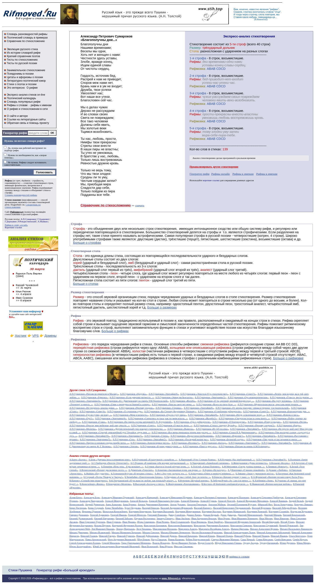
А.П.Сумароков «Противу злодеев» (136, 408)
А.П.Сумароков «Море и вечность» (130, 415)
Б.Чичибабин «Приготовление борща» (144, 477)
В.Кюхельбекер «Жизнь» (92, 484)
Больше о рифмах (115, 331)
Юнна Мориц (303, 543)
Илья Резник (162, 522)
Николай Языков (279, 536)
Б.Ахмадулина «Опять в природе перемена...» (211, 473)
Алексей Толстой (226, 501)
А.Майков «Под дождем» (96, 473)
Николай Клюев (207, 536)
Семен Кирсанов (264, 539)
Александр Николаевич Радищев (176, 497)
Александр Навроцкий (147, 497)
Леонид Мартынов (125, 529)
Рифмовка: (197, 68)
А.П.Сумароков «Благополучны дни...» (290, 411)
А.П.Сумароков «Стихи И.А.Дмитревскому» (235, 432)
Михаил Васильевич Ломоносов (296, 529)
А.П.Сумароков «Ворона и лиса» (282, 415)
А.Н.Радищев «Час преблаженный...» (236, 459)
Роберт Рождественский (197, 539)
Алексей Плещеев (189, 501)
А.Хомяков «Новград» (277, 466)
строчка (247, 12)
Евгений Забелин (124, 518)
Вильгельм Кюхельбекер (115, 511)
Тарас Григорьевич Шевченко (135, 543)
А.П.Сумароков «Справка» (168, 408)
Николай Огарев (224, 536)
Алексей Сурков (208, 501)
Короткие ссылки (13, 227)
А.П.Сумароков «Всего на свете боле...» (216, 404)
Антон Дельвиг (177, 504)
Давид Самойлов (176, 515)
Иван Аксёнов (182, 518)
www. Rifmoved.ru (171, 578)
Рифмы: (195, 61)
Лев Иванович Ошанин (102, 529)
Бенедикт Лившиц (303, 504)
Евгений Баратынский (294, 515)
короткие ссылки (211, 180)
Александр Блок (92, 497)
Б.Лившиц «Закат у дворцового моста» (255, 473)
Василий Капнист (203, 508)
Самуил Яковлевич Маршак (225, 539)
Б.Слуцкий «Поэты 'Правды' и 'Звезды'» (103, 477)
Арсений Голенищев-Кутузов (241, 504)
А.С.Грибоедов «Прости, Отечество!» (110, 463)
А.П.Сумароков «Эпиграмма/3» (126, 436)
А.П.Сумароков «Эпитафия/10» (93, 436)
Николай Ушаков (260, 536)
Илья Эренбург (215, 522)
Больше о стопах (85, 284)
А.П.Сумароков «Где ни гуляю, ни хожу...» (90, 415)
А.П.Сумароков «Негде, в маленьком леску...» (242, 415)
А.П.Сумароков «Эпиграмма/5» (95, 439)
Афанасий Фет (265, 504)
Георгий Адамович (99, 515)
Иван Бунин (224, 518)
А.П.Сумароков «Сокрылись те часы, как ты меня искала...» (157, 418)
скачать (139, 205)
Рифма (8, 180)
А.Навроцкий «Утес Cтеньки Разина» (197, 459)
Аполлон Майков (216, 504)
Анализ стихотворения (203, 158)
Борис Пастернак (77, 508)
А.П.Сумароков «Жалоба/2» (203, 418)
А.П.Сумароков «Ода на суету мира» (168, 415)
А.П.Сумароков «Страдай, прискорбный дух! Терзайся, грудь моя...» (116, 432)
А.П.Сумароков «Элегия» (125, 446)
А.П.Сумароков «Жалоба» (183, 401)
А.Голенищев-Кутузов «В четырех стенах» (132, 473)
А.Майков (42, 221)
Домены (50, 335)
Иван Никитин (281, 518)
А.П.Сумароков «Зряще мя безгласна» (174, 397)
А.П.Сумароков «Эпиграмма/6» (110, 418)
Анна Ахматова (113, 504)
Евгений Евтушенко (104, 518)
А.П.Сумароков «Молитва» (82, 429)
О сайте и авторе (17, 116)
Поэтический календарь (21, 98)
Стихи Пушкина (20, 570)
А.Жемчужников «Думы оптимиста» (249, 463)
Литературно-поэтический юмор (26, 80)
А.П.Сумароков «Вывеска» (180, 429)
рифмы (274, 9)
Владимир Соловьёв (279, 511)
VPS (35, 335)
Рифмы (262, 324)
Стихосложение (13, 200)
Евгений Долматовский (80, 518)
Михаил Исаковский (99, 532)
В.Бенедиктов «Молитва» (118, 484)
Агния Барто (75, 497)
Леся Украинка (143, 529)
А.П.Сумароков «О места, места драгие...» (291, 397)
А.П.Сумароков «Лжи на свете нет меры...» (173, 404)
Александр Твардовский (91, 501)
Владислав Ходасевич (301, 511)
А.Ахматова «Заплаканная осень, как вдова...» (178, 470)
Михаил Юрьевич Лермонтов (175, 532)
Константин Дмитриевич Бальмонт (211, 525)
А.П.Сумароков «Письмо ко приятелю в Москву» (93, 394)
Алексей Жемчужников (116, 501)
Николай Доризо (168, 536)
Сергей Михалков (110, 543)
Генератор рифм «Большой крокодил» (66, 570)
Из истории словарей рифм (23, 52)
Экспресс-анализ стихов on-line (26, 94)
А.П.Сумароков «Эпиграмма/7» (243, 443)
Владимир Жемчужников (187, 511)
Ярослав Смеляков (183, 546)
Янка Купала (166, 546)
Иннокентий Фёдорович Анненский (242, 522)
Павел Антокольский (95, 539)
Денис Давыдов (228, 515)
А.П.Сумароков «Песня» (295, 422)
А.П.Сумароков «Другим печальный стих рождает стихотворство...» (131, 429)
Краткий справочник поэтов (23, 56)
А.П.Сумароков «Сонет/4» (92, 411)
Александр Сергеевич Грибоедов (266, 497)
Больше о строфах (87, 242)
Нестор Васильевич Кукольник (207, 532)
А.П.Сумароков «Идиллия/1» (229, 436)
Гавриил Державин (78, 515)
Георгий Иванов (118, 515)
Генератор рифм (15, 133)
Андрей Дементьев (94, 504)
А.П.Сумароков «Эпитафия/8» (199, 408)
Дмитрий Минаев (272, 515)
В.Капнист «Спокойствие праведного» (88, 480)
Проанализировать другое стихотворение (213, 166)
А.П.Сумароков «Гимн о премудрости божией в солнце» (122, 404)
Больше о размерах (162, 307)
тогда (239, 14)
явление (264, 9)
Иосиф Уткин (287, 522)
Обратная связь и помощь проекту (28, 123)
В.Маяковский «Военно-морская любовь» (270, 484)
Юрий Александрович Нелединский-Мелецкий (116, 546)
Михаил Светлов (150, 532)
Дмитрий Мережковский (250, 515)
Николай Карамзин (187, 536)
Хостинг (20, 335)
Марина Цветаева (239, 529)
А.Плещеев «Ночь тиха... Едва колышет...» (122, 466)
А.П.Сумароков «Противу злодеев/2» (256, 425)
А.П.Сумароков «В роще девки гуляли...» (160, 446)
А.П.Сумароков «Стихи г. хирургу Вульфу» (215, 425)
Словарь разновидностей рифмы (27, 34)
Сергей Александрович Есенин (84, 543)
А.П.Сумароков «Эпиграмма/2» (210, 397)
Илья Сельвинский (179, 522)
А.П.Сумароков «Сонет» (143, 425)
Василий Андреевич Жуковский (176, 508)
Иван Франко (128, 522)
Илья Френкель (198, 522)
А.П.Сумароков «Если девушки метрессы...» (131, 397)
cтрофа (200, 58)
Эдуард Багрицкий (269, 543)
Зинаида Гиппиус (165, 518)
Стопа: (194, 51)
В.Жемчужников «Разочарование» (183, 484)
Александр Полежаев (238, 497)
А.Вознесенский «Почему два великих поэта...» (102, 470)
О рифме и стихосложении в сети (27, 108)
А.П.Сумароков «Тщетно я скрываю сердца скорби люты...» (99, 443)
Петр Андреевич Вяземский (122, 539)
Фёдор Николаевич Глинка (228, 543)
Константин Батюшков (155, 525)
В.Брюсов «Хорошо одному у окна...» (230, 477)
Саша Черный (247, 539)
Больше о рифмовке (288, 358)
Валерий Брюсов (150, 508)
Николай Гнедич (107, 536)
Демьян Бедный (211, 515)
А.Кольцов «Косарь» (279, 463)
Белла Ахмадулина (283, 504)
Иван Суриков (114, 522)
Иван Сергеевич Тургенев (92, 522)
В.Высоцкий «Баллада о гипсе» (148, 484)
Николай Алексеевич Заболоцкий (273, 532)
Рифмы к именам (243, 173)
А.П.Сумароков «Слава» (94, 422)
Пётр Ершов (143, 539)
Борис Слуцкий (95, 508)
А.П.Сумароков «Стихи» (156, 436)
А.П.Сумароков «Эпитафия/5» (245, 429)
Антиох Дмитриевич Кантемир (153, 504)
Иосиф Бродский (270, 522)
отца (277, 12)
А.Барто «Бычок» (78, 459)
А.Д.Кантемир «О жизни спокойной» (246, 470)
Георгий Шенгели (137, 515)
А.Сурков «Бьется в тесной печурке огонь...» (167, 466)
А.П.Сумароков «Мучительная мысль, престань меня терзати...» (269, 404)
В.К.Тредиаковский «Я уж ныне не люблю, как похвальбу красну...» (142, 480)
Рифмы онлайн (220, 173)
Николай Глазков (88, 536)
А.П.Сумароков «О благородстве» (229, 422)
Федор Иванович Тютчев (184, 543)
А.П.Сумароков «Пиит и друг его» (200, 446)
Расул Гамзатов (158, 539)
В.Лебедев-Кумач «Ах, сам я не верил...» (231, 480)
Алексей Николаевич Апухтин (164, 501)
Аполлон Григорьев (196, 504)
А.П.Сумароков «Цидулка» (133, 394)
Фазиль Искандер (161, 543)
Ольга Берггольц (297, 536)
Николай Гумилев (126, 536)
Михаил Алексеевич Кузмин (264, 529)
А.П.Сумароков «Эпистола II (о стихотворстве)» (204, 394)
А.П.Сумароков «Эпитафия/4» (261, 436)
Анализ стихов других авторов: (89, 456)
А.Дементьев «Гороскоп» (140, 470)
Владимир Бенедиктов (140, 511)
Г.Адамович (43, 219)
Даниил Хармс (194, 515)
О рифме (32, 87)
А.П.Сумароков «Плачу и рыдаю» (264, 422)
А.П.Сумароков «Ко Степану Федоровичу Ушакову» (170, 411)
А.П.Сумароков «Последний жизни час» (188, 439)
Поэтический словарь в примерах (27, 37)
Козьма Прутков (102, 525)
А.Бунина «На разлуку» (214, 470)
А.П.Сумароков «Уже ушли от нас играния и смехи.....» (273, 439)
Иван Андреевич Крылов (203, 518)
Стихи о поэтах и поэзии (21, 84)
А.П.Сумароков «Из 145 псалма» (212, 429)
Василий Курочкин (261, 508)
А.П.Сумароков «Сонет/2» (256, 411)
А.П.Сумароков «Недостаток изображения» (192, 436)
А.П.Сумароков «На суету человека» (274, 401)
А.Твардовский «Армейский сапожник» (209, 463)
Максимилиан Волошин (165, 529)
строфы (8, 192)
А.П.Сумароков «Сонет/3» (243, 394)
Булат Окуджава (132, 508)
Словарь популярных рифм (23, 101)
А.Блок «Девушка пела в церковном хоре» (109, 459)
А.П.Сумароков (28, 219)
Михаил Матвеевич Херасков (126, 532)
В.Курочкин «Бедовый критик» (193, 480)
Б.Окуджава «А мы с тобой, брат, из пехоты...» (187, 477)
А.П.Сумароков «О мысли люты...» (174, 425)
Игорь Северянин (145, 522)
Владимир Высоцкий (163, 511)
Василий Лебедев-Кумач (284, 508)
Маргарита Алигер (187, 529)
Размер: (195, 47)
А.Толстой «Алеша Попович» (205, 466)
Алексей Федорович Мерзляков (252, 501)
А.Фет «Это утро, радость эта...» (170, 473)
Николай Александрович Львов (239, 532)
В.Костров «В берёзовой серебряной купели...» (224, 484)
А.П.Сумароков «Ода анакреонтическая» (248, 397)
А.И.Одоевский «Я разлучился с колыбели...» (154, 459)
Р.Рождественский (27, 221)
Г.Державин (11, 221)
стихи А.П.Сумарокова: (93, 390)
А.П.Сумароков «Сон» (124, 439)
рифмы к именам (41, 105)
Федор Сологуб (205, 543)
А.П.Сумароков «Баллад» (214, 443)
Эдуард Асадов (250, 543)
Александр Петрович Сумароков (210, 497)
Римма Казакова (176, 539)
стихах (216, 149)
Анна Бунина (129, 504)
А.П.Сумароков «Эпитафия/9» (276, 443)
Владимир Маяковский (233, 511)
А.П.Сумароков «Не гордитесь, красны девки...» (93, 408)
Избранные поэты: (81, 493)
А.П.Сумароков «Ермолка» (94, 397)
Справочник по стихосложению (26, 41)
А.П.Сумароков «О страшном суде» (124, 411)
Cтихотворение (200, 44)
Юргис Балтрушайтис (80, 546)
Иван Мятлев (265, 518)
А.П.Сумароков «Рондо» (288, 425)
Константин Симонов (241, 525)
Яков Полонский (149, 546)
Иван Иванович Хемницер (244, 518)
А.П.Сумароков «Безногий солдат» (227, 439)
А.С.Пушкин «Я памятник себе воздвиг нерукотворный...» (159, 463)
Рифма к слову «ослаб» (16, 225)
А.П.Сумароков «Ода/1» (81, 418)
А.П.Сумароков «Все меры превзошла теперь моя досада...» (181, 432)
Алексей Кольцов (138, 501)
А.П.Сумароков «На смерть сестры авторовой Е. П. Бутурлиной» (140, 422)
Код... (12, 317)
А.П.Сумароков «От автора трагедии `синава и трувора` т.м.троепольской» (252, 408)
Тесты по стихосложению (22, 59)
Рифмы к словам (17, 105)
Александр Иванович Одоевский (118, 497)
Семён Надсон (300, 539)
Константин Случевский (265, 525)
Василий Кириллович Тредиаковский (231, 508)
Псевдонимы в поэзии (20, 73)
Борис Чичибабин (114, 508)
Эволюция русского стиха (22, 49)
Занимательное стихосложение (26, 70)
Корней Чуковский (288, 525)
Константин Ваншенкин (180, 525)
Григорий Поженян (156, 515)
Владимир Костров (211, 511)
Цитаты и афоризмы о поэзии (25, 77)
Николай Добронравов (147, 536)
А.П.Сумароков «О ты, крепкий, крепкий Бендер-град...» (225, 401)
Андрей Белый (296, 501)
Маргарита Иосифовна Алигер (214, 529)
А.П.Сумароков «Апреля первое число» (150, 443)
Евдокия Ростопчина (144, 518)
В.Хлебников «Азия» (262, 480)
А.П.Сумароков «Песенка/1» (186, 443)
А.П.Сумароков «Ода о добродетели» (192, 422)
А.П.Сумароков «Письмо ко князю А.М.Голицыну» (244, 446)
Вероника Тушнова (91, 511)
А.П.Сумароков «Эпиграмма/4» (84, 401)
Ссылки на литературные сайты (26, 119)
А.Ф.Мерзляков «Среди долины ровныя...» (243, 466)
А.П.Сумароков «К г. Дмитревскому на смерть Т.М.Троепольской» (135, 401)
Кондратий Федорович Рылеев (127, 525)
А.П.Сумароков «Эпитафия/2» (151, 439)
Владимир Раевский (257, 511)
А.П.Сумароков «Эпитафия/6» (163, 394)
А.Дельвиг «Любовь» (276, 470)
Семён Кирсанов (283, 539)
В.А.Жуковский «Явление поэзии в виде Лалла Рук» (277, 477)
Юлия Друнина (287, 543)
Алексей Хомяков (278, 501)
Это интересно (16, 87)
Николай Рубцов (242, 536)
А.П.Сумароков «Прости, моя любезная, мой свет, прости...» (99, 425)
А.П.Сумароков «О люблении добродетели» (219, 411)
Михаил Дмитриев (78, 532)
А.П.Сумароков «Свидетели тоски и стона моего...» (244, 418)
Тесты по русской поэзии (22, 63)
